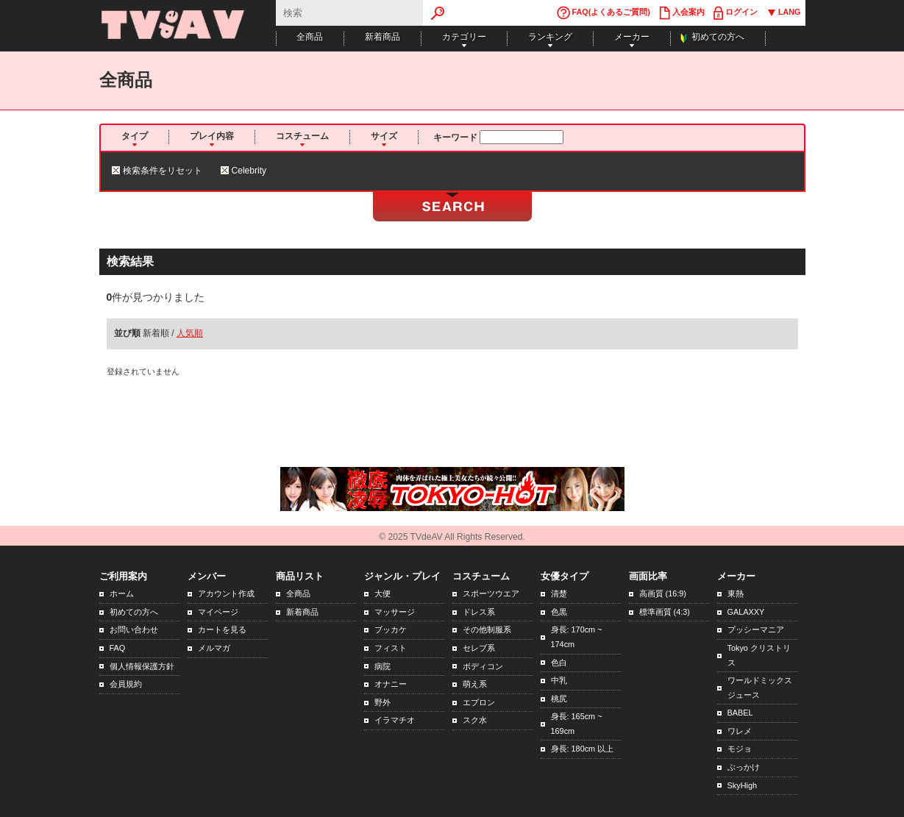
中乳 (559, 680)
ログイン (735, 13)
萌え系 (475, 683)
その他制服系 (487, 629)
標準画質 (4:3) (664, 611)
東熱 (735, 593)
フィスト (390, 647)
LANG (783, 13)
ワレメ (739, 731)
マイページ (218, 611)
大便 (382, 593)
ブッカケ (390, 629)
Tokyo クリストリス (759, 655)
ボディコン (483, 666)
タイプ (134, 136)
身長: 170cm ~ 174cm (576, 637)
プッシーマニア (755, 629)
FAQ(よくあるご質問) (603, 13)
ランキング (550, 37)
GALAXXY (746, 611)
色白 (559, 662)
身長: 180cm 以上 (582, 748)
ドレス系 (479, 611)
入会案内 (682, 13)
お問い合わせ (134, 629)
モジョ (739, 748)
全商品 (309, 37)
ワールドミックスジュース (759, 687)
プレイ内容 (212, 136)
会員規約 (126, 683)
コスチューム (302, 136)
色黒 (559, 611)
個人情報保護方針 (142, 666)
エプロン (479, 702)
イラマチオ (394, 720)
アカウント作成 (226, 593)
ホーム (122, 593)
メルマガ (214, 647)
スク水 (475, 720)
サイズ (384, 136)
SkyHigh (742, 785)
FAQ (118, 647)
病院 (382, 666)
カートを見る (222, 629)
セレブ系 (479, 647)
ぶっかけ (743, 767)
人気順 (190, 333)
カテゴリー (464, 37)
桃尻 (559, 698)
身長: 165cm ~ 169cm (576, 723)
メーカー (631, 37)
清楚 (559, 593)
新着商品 (382, 37)
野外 (382, 702)
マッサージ (394, 611)
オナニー (390, 683)
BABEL (740, 712)
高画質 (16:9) (662, 593)
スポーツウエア (491, 593)
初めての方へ (717, 37)
